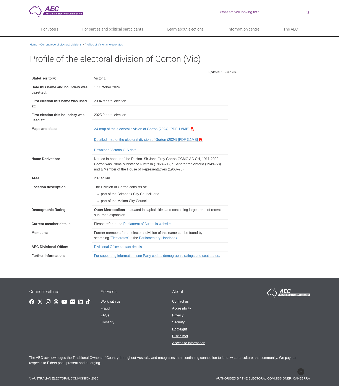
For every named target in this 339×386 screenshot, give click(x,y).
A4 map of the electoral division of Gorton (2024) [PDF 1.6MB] (141, 129)
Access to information (188, 343)
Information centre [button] (243, 29)
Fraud (105, 308)
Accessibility (181, 308)
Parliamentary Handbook (158, 238)
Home (33, 44)
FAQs (105, 315)
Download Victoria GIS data (115, 150)
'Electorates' (119, 238)
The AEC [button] (290, 29)
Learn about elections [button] (185, 29)
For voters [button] (49, 29)
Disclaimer (180, 336)
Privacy (177, 315)
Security (178, 322)
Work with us (110, 301)
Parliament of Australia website (147, 224)
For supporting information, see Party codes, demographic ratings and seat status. (157, 256)
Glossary (107, 322)
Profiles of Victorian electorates (104, 44)
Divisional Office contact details (118, 247)
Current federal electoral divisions (60, 44)
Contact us (180, 301)
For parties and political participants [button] (112, 29)
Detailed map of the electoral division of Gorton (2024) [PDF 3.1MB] (146, 139)
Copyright (179, 329)
